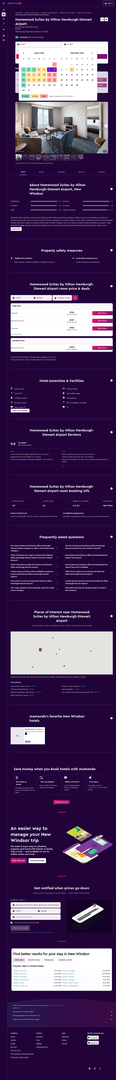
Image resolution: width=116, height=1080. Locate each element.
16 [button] (23, 80)
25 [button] (34, 85)
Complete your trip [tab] (65, 960)
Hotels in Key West (20, 977)
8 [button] (54, 70)
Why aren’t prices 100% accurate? (63, 1019)
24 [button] (29, 85)
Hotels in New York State (67, 12)
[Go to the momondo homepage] (15, 3)
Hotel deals (18, 12)
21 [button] (49, 80)
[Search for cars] (3, 19)
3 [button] (28, 70)
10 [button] (29, 75)
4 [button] (33, 70)
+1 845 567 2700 (21, 34)
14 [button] (49, 75)
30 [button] (24, 90)
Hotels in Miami (19, 983)
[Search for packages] (3, 23)
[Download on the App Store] (93, 1043)
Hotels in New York (20, 971)
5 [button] (39, 70)
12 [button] (39, 75)
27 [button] (44, 85)
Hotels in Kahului (68, 974)
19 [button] (39, 80)
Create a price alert (95, 787)
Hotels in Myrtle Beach (21, 980)
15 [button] (54, 75)
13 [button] (44, 75)
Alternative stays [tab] (34, 960)
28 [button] (49, 85)
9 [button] (23, 75)
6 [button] (44, 70)
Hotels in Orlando (68, 977)
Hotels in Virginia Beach (70, 986)
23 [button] (24, 85)
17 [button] (28, 80)
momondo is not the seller (63, 1011)
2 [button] (23, 70)
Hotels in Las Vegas (68, 971)
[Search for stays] (3, 14)
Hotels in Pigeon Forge (70, 983)
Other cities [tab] (19, 960)
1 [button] (54, 64)
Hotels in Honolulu (20, 974)
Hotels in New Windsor (84, 12)
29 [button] (54, 85)
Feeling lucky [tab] (49, 960)
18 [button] (34, 80)
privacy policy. (48, 932)
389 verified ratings (36, 37)
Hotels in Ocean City (21, 986)
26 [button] (39, 85)
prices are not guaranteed (57, 1005)
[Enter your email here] (37, 917)
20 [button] (44, 80)
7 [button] (49, 70)
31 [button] (29, 90)
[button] (3, 3)
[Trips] (3, 29)
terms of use (38, 932)
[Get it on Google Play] (93, 1037)
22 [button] (54, 80)
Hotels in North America (32, 12)
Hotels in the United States (49, 12)
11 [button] (34, 75)
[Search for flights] (3, 10)
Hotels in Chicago (68, 980)
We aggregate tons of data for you (63, 1015)
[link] (61, 802)
